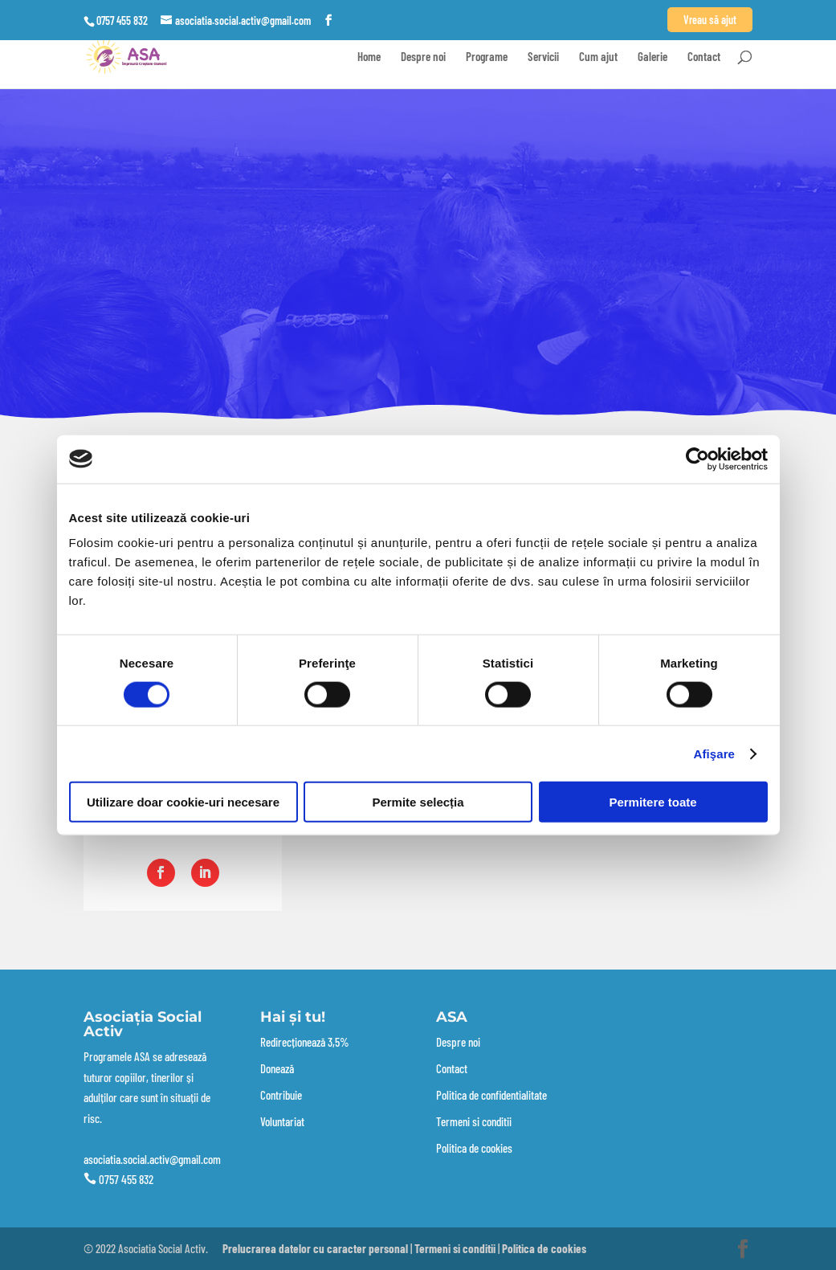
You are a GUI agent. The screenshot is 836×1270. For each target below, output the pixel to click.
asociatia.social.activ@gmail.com (152, 1159)
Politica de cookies (474, 1148)
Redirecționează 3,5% (304, 1042)
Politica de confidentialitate (491, 1095)
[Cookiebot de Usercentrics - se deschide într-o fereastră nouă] (697, 459)
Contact (703, 57)
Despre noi (423, 57)
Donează (277, 1068)
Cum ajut (598, 57)
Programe (487, 57)
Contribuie (281, 1095)
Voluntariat (282, 1121)
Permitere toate (652, 802)
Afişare (715, 753)
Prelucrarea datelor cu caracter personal (315, 1248)
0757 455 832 (126, 1179)
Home (369, 57)
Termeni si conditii (474, 1121)
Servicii (543, 57)
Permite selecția (417, 802)
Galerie (652, 57)
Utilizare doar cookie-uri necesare (183, 802)
